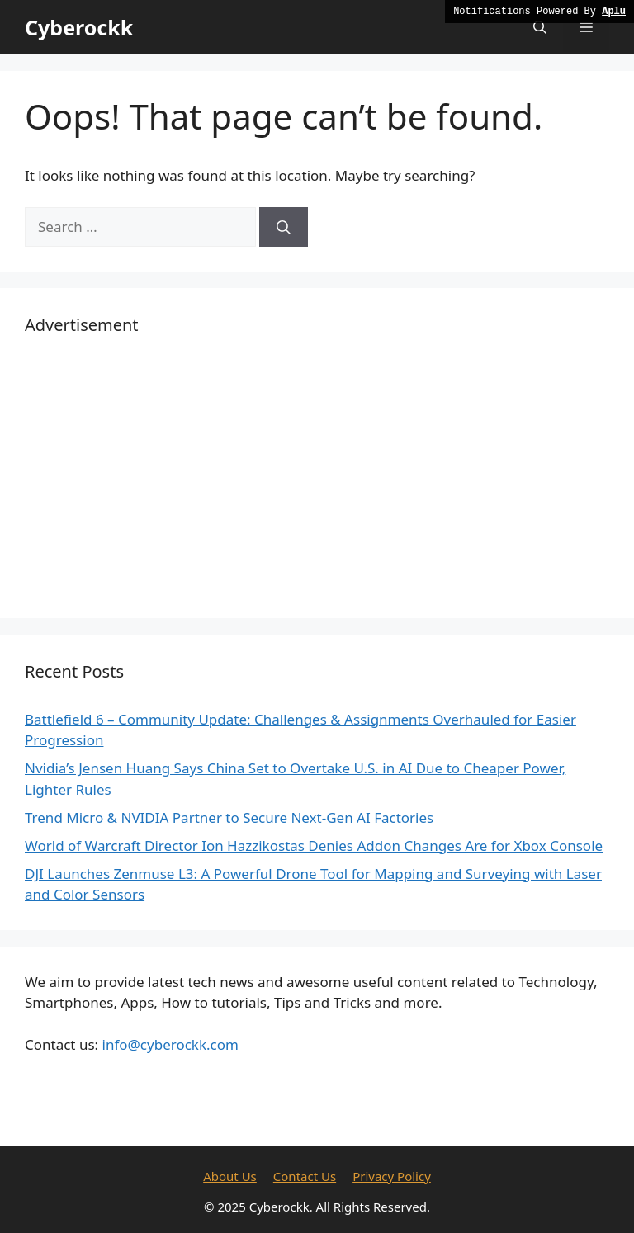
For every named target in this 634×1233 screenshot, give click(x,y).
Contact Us (304, 1176)
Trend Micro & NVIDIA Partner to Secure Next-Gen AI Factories (229, 817)
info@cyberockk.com (170, 1044)
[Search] (283, 227)
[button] (540, 27)
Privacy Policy (391, 1176)
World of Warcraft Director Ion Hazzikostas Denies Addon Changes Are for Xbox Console (314, 845)
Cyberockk (79, 27)
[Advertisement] (317, 477)
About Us (230, 1176)
